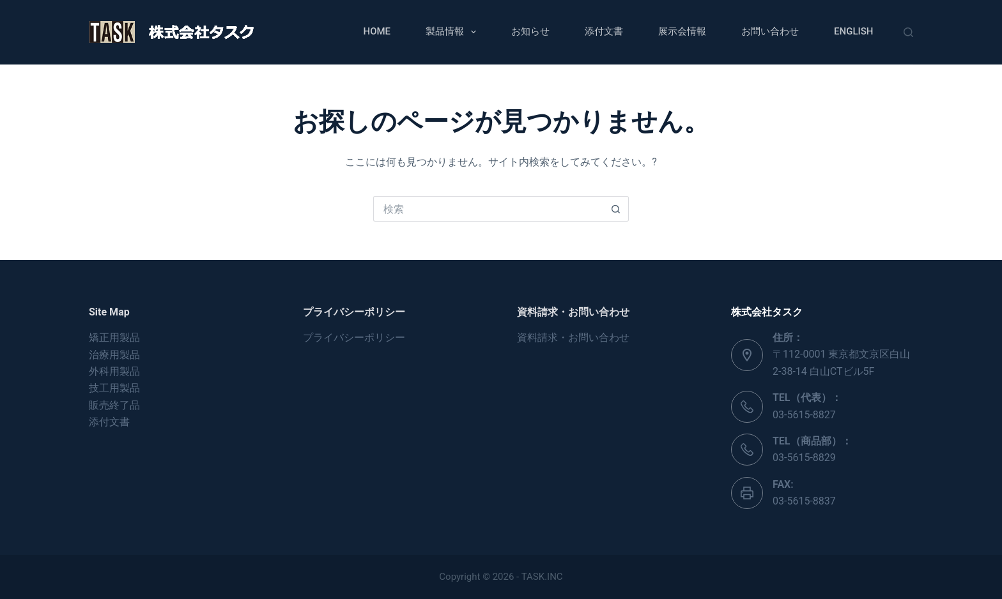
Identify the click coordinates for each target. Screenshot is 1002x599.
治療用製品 (114, 355)
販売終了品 (114, 405)
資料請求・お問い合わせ (573, 337)
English (853, 31)
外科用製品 (114, 371)
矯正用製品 (114, 337)
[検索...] (488, 209)
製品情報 (453, 32)
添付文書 (604, 31)
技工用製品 (114, 388)
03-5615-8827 (804, 415)
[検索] (908, 32)
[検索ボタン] (616, 209)
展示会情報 (682, 31)
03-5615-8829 (804, 457)
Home (377, 31)
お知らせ (530, 31)
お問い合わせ (770, 31)
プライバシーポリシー (354, 337)
